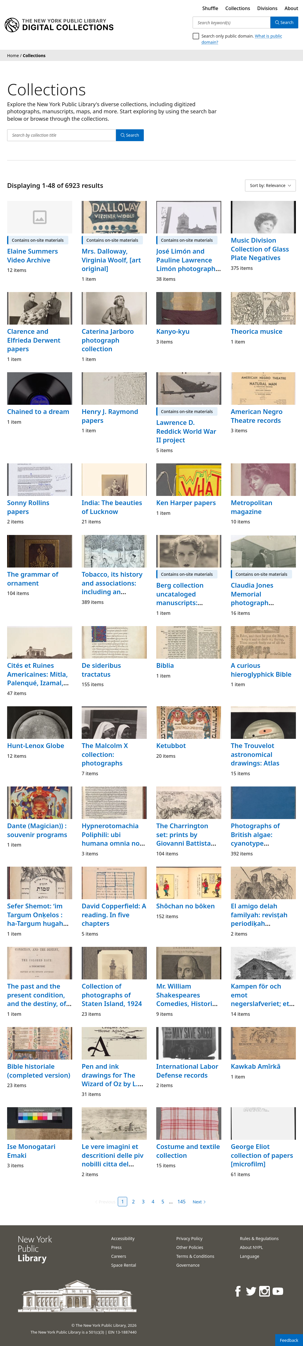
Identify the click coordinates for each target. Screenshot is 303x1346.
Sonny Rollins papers (28, 507)
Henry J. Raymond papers (110, 416)
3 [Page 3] (143, 1201)
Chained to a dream (38, 411)
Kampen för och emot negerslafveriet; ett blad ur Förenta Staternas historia (261, 1003)
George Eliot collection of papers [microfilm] (262, 1155)
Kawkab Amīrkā (256, 1066)
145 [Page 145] (182, 1201)
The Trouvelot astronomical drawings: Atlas (255, 754)
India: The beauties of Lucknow (112, 507)
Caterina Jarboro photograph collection (108, 340)
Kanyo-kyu (173, 331)
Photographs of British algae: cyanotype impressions (255, 838)
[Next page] (198, 1202)
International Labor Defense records (187, 1070)
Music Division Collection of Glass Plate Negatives (260, 249)
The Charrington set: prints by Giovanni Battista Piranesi (183, 838)
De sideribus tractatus (101, 669)
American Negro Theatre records (257, 416)
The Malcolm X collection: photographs (105, 754)
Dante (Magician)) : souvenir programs (37, 830)
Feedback (289, 1340)
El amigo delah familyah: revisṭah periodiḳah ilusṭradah (259, 918)
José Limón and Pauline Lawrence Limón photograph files (185, 264)
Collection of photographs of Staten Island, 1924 (112, 994)
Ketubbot (171, 745)
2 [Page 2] (133, 1201)
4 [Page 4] (153, 1201)
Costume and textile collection (188, 1151)
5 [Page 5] (163, 1201)
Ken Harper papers (186, 502)
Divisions (267, 8)
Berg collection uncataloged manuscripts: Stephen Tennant (183, 598)
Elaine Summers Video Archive (32, 255)
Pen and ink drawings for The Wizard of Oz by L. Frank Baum (110, 1079)
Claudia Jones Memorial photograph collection (252, 598)
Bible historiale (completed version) (38, 1070)
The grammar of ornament (32, 578)
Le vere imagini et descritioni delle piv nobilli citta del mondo (113, 1159)
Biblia (165, 665)
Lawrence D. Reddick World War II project (186, 431)
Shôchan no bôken (185, 905)
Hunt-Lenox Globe (35, 745)
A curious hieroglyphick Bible (261, 669)
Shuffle (210, 8)
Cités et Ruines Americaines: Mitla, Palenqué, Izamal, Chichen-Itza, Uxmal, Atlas (37, 683)
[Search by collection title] (61, 135)
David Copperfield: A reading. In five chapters (114, 914)
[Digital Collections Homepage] (59, 25)
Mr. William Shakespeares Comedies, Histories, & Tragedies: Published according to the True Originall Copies (188, 1012)
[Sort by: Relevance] (270, 185)
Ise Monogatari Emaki (31, 1151)
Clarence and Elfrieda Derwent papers (33, 340)
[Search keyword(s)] (231, 22)
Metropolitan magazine (252, 507)
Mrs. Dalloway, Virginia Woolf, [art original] (111, 259)
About (291, 8)
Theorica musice (257, 331)
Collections (237, 8)
